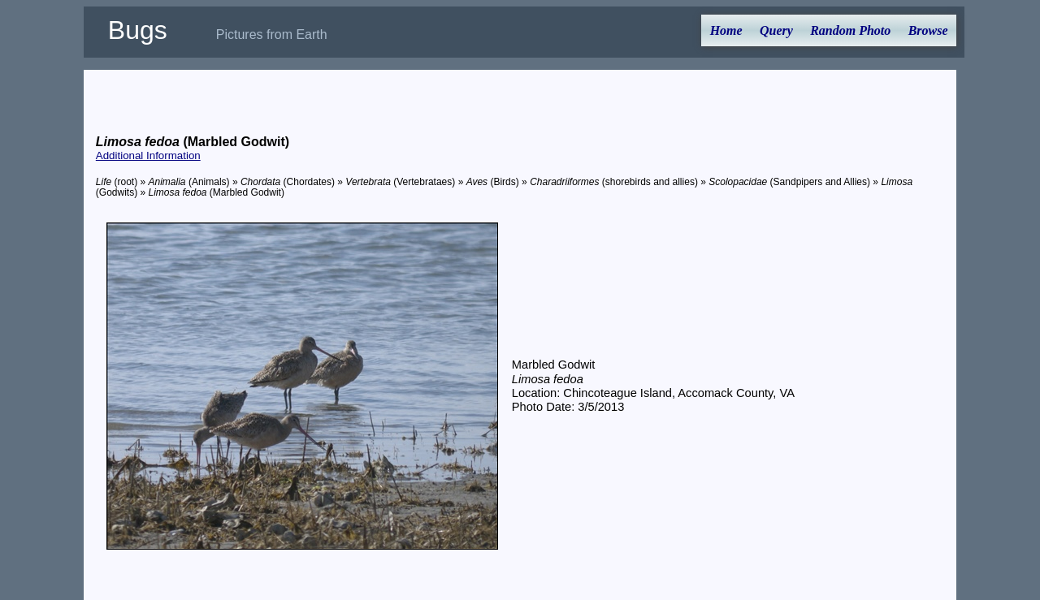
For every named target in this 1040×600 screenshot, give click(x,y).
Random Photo (850, 30)
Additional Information (148, 155)
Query (776, 30)
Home (726, 30)
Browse (928, 30)
